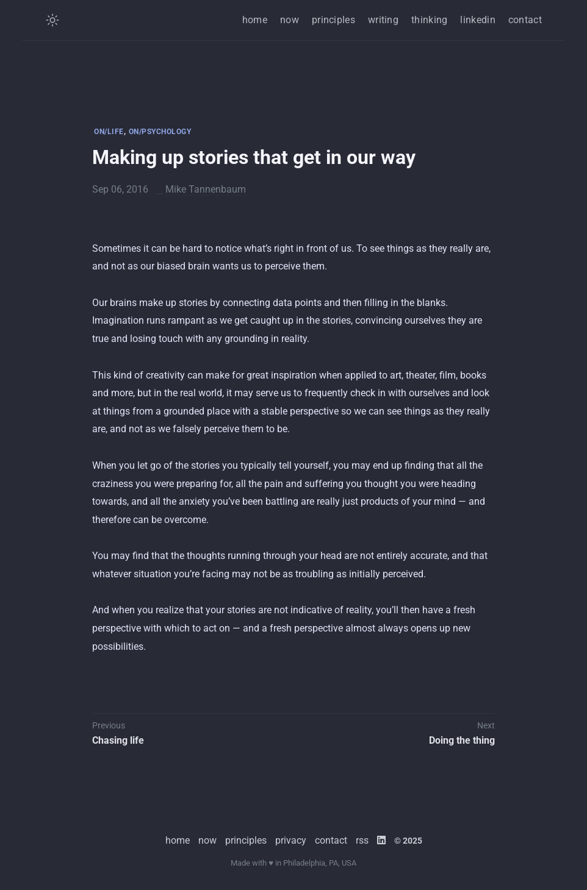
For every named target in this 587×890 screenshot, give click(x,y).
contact (525, 20)
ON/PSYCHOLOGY (160, 131)
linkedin (477, 20)
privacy (290, 840)
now (289, 20)
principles (333, 20)
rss (362, 840)
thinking (429, 20)
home (254, 20)
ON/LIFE (109, 131)
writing (383, 20)
